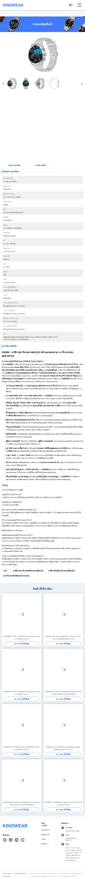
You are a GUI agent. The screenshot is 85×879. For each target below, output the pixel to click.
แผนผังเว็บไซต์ (20, 873)
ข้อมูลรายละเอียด (14, 165)
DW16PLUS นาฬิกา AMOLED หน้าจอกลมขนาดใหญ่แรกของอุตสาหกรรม (21, 693)
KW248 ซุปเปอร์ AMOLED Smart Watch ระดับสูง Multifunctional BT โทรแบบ (63, 748)
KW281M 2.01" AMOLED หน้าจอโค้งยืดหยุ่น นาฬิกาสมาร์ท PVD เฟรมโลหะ (22, 748)
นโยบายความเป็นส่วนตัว (7, 875)
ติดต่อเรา (45, 844)
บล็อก (43, 839)
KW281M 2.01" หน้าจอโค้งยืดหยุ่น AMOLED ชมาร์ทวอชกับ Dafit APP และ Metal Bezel (63, 693)
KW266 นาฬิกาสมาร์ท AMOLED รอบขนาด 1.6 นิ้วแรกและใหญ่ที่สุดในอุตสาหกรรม (63, 637)
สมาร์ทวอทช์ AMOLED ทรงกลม (16, 576)
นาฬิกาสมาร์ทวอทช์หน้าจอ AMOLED (28, 571)
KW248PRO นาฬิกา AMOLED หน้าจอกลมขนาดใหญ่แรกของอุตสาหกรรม (21, 637)
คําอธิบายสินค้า (41, 165)
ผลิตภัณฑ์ (45, 835)
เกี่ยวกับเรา (45, 830)
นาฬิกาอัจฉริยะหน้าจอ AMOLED (61, 571)
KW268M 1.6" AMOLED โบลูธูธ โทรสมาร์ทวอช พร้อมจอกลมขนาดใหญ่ (63, 803)
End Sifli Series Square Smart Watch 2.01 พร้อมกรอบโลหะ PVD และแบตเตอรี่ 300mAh (22, 803)
